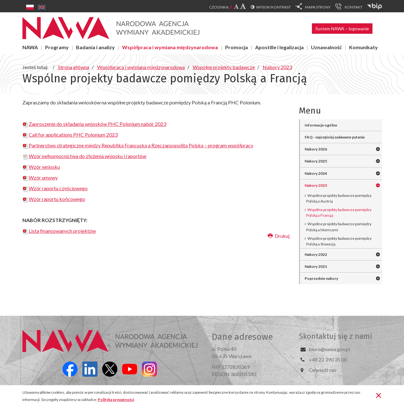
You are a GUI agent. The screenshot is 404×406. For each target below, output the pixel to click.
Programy (57, 47)
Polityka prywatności (116, 399)
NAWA (30, 47)
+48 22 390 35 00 (328, 359)
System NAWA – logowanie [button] (342, 28)
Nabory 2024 (316, 173)
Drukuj (279, 236)
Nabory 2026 (316, 149)
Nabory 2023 (316, 185)
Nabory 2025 (316, 161)
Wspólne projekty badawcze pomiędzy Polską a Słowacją (339, 241)
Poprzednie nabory (321, 278)
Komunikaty (363, 47)
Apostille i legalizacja (279, 47)
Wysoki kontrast (273, 7)
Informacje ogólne (321, 125)
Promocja (236, 47)
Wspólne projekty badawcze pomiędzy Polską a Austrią (339, 198)
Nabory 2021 (316, 266)
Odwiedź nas (323, 370)
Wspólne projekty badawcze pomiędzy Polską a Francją (339, 212)
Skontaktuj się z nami (335, 336)
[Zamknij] (378, 395)
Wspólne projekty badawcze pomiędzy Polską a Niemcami (339, 226)
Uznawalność (326, 47)
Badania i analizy (95, 47)
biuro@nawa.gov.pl (329, 349)
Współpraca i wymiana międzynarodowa (170, 47)
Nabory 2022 (316, 254)
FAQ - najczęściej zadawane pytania (335, 137)
